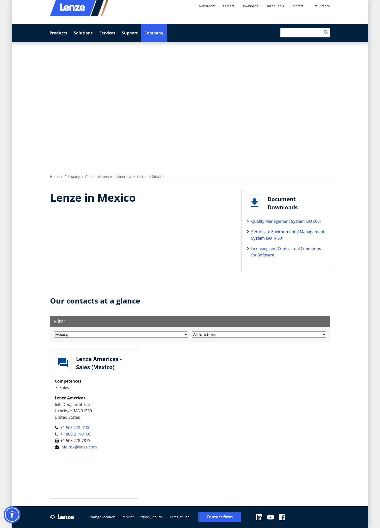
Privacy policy (151, 517)
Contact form (220, 517)
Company (153, 33)
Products (58, 33)
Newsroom (207, 6)
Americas (124, 176)
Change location (102, 517)
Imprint (127, 517)
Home (55, 176)
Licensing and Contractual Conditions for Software (286, 252)
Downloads (250, 6)
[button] (12, 514)
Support (130, 33)
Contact (297, 6)
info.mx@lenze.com (76, 447)
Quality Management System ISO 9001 (286, 221)
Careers (228, 6)
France (322, 5)
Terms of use (179, 517)
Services (107, 33)
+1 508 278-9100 (72, 427)
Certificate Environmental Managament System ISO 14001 (288, 235)
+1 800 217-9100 (72, 434)
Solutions (83, 33)
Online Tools (275, 6)
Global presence (98, 176)
